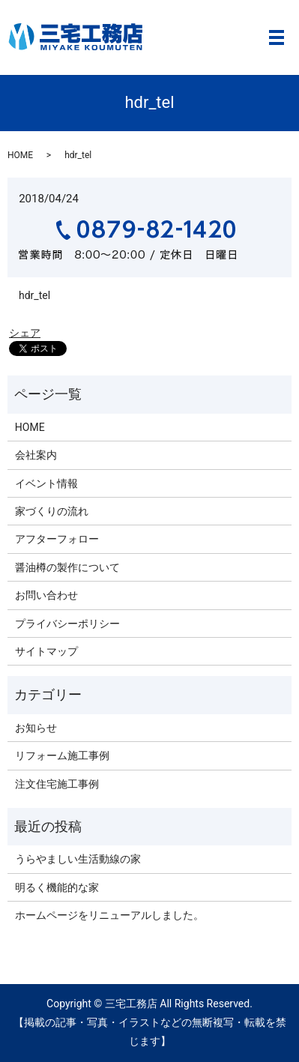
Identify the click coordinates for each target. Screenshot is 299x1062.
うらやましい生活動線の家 (78, 859)
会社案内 (36, 455)
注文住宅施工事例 (57, 784)
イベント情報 (46, 483)
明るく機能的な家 (57, 887)
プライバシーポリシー (67, 624)
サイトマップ (46, 651)
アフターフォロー (57, 539)
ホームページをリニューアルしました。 (109, 915)
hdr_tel (34, 295)
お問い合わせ (46, 595)
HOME (20, 155)
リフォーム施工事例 (62, 755)
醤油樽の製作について (67, 567)
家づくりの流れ (51, 511)
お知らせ (36, 728)
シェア (24, 333)
